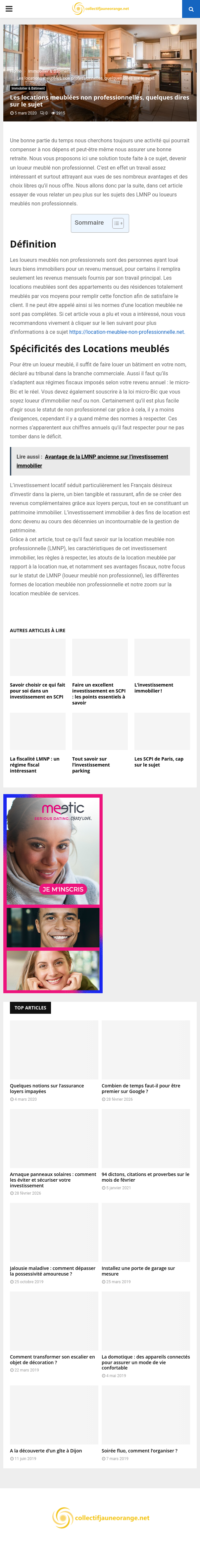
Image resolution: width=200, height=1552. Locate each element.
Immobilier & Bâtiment (28, 88)
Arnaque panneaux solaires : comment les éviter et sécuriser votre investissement (53, 1180)
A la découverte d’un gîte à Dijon (46, 1450)
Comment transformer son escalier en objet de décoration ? (52, 1360)
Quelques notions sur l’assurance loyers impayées (47, 1088)
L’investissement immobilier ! (153, 688)
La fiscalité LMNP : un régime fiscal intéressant (35, 765)
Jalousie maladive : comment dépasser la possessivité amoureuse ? (53, 1271)
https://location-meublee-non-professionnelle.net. (127, 332)
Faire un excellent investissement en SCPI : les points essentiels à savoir (98, 694)
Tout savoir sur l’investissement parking (91, 765)
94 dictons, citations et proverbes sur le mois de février (145, 1177)
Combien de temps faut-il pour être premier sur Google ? (141, 1088)
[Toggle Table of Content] (114, 223)
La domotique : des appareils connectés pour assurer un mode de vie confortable (146, 1362)
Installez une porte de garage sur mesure (138, 1271)
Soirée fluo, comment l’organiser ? (139, 1450)
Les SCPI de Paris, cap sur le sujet (158, 762)
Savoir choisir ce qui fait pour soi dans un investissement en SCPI (37, 691)
